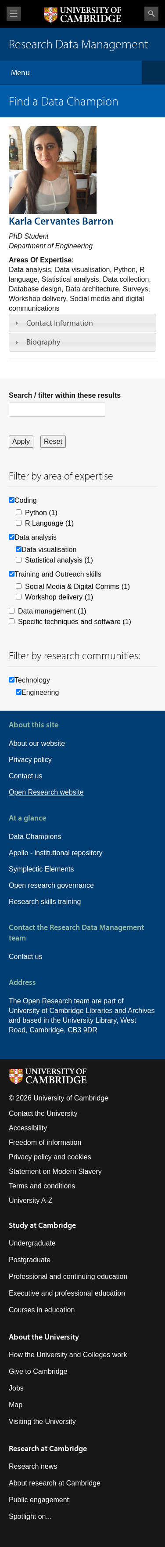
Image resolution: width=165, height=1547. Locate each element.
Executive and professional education (67, 1293)
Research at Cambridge (48, 1448)
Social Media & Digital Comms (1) (77, 586)
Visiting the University (42, 1421)
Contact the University (43, 1113)
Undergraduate (32, 1243)
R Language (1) (49, 523)
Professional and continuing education (68, 1276)
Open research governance (51, 885)
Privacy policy (30, 759)
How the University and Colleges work (68, 1354)
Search (151, 14)
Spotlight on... (30, 1516)
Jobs (16, 1388)
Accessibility (28, 1128)
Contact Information (59, 323)
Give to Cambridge (38, 1371)
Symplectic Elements (41, 869)
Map (15, 1405)
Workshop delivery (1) (59, 597)
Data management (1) (52, 611)
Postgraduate (29, 1260)
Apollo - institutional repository (55, 853)
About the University (44, 1337)
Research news (33, 1466)
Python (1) (41, 512)
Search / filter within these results (65, 395)
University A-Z (31, 1200)
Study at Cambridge (42, 1225)
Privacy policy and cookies (50, 1157)
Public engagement (39, 1499)
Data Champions (35, 836)
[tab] (82, 323)
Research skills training (45, 901)
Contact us (25, 776)
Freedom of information (45, 1142)
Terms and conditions (42, 1186)
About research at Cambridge (54, 1483)
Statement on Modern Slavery (55, 1171)
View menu (14, 14)
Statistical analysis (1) (59, 560)
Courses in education (42, 1310)
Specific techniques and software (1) (74, 621)
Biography (43, 342)
